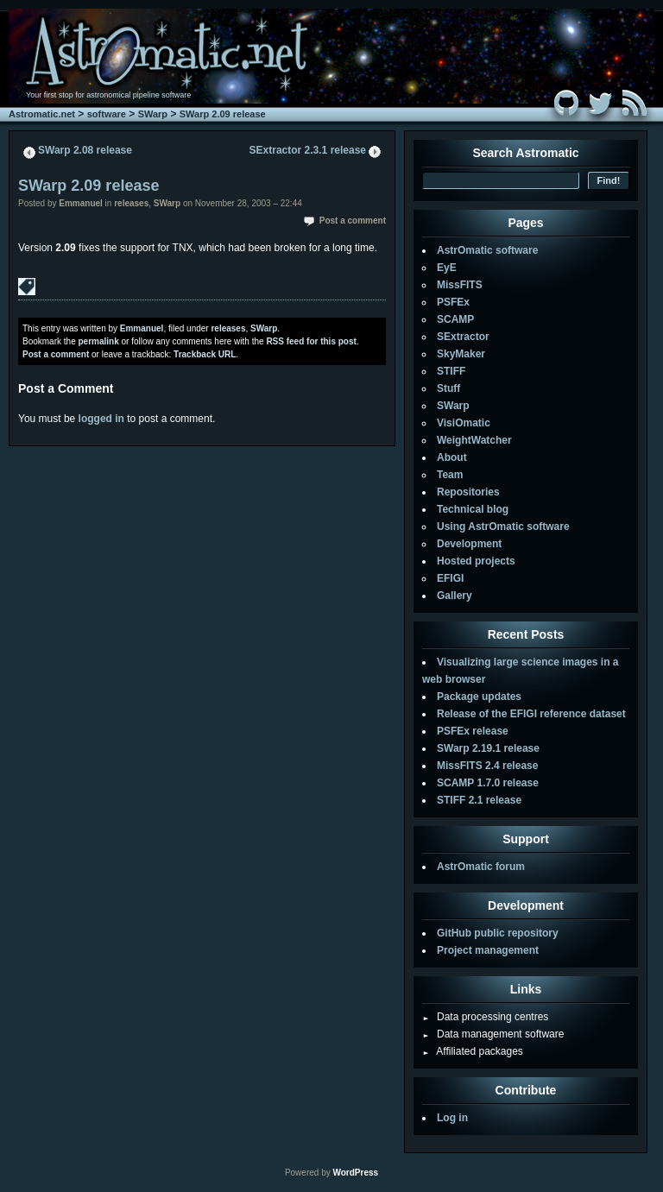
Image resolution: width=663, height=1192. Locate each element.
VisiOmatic (463, 423)
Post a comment (352, 220)
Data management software (493, 1034)
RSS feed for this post (311, 341)
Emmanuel (81, 203)
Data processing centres (485, 1017)
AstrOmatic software (487, 250)
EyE (447, 268)
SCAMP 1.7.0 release (488, 783)
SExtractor (463, 337)
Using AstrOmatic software (503, 526)
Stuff (448, 388)
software (106, 114)
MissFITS (460, 285)
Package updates (479, 697)
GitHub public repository (498, 933)
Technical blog (472, 509)
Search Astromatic (525, 153)
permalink (98, 341)
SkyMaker (461, 354)
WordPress (355, 1172)
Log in (452, 1118)
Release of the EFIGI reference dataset (531, 714)
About (452, 457)
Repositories (468, 492)
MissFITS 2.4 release (487, 766)
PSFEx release (472, 731)
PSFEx (453, 302)
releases (131, 203)
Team (450, 475)
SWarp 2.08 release (85, 150)
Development (469, 544)
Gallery (454, 596)
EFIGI (450, 578)
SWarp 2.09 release (223, 114)
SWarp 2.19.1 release (488, 748)
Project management (488, 950)
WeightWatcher (474, 440)
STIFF (451, 371)
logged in (101, 419)
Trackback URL (205, 354)
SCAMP (455, 319)
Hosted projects (476, 561)
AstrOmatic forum (481, 867)
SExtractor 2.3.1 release (307, 150)
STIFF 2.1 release (479, 800)
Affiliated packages (472, 1051)
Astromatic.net (42, 114)
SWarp (152, 114)
